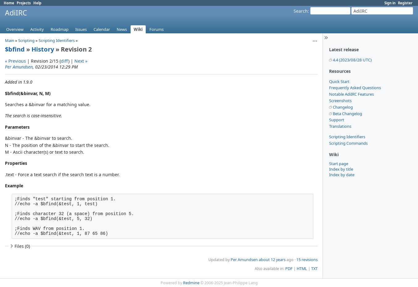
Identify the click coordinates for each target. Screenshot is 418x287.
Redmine (191, 282)
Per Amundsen (19, 67)
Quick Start (339, 81)
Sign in (389, 3)
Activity (37, 29)
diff (64, 61)
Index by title (341, 169)
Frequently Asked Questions (355, 87)
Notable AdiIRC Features (351, 94)
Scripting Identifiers (347, 136)
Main (9, 40)
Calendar (102, 29)
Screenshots (340, 100)
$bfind (15, 49)
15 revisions (307, 259)
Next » (80, 61)
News (122, 29)
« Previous (15, 61)
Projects (24, 3)
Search (301, 11)
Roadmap (60, 29)
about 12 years (272, 259)
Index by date (341, 174)
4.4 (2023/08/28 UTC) (352, 60)
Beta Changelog (347, 113)
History (42, 49)
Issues (81, 29)
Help (37, 3)
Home (9, 3)
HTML (302, 268)
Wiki (138, 29)
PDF (289, 268)
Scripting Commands (348, 143)
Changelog (343, 107)
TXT (314, 268)
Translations (340, 126)
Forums (156, 29)
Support (336, 120)
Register (405, 3)
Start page (338, 163)
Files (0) (19, 246)
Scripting (26, 40)
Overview (14, 29)
